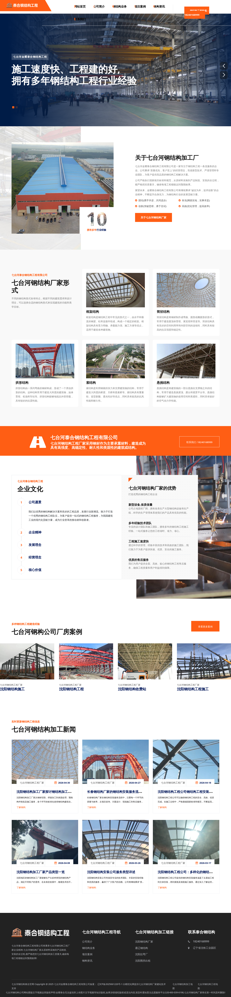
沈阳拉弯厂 (141, 954)
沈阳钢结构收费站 (132, 688)
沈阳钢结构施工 (12, 688)
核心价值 (35, 570)
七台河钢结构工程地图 (208, 986)
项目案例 (138, 7)
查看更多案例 (205, 626)
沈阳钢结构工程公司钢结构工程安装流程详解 (185, 794)
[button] (224, 66)
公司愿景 (35, 502)
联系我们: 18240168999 (199, 442)
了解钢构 (21, 807)
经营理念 (35, 557)
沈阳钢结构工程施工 (193, 688)
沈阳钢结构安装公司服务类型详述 (111, 872)
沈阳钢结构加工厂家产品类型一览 (41, 872)
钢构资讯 (157, 7)
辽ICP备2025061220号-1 (110, 984)
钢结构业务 (118, 7)
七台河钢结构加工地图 (182, 986)
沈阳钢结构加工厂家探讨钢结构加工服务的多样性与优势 (44, 794)
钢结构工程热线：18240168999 (196, 13)
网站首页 (80, 7)
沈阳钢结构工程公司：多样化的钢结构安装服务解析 (185, 874)
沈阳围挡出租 (142, 960)
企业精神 (35, 532)
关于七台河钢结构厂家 (153, 217)
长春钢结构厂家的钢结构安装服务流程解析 (114, 794)
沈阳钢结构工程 (71, 688)
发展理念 (35, 545)
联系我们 (80, 20)
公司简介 (98, 7)
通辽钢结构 (141, 948)
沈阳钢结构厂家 (144, 941)
